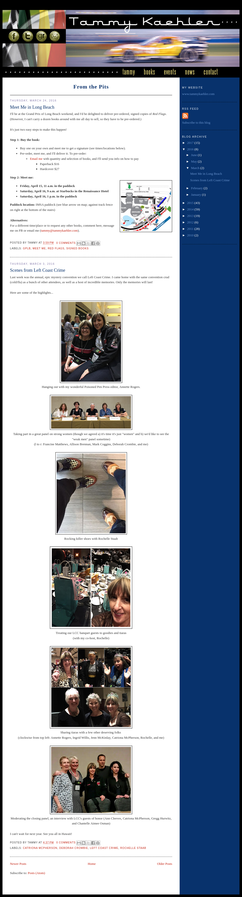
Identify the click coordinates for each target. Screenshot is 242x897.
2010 (190, 235)
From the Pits (91, 87)
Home (92, 864)
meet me (39, 248)
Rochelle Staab (133, 848)
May (194, 161)
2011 (190, 229)
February (197, 188)
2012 (190, 222)
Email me (36, 159)
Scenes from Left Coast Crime (37, 270)
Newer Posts (18, 864)
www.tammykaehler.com (198, 94)
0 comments (66, 243)
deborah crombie (73, 848)
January (196, 194)
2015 (190, 203)
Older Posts (164, 864)
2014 (190, 209)
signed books (77, 248)
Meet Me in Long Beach (32, 107)
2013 (190, 216)
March (195, 168)
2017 (190, 143)
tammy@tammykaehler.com (59, 230)
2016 (190, 149)
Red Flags (56, 248)
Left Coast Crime (104, 848)
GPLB (27, 248)
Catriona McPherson (40, 848)
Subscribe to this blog (196, 122)
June (194, 155)
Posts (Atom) (36, 873)
